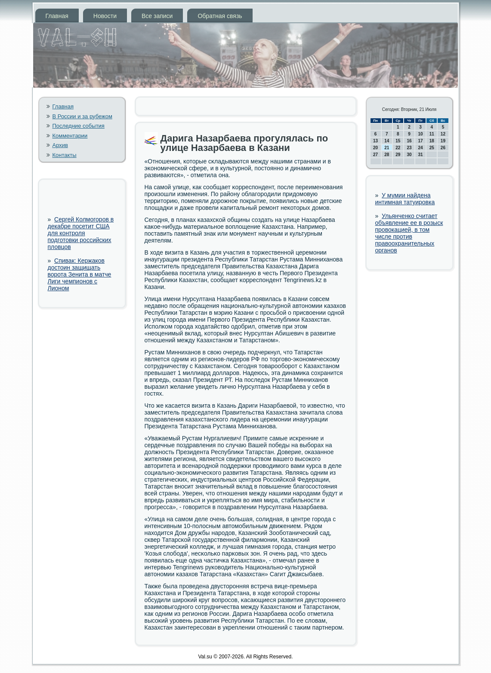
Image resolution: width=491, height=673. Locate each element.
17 (420, 140)
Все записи (157, 15)
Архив (60, 145)
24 (420, 147)
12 (443, 134)
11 (431, 134)
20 (375, 147)
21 (386, 147)
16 (409, 140)
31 (420, 154)
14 (386, 140)
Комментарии (70, 135)
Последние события (78, 126)
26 (443, 147)
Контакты (64, 155)
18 (431, 140)
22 (397, 147)
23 (409, 147)
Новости (105, 15)
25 (431, 147)
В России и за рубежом (82, 116)
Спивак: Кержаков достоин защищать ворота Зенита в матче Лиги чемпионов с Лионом (79, 274)
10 (420, 134)
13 (375, 140)
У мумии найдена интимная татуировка (405, 199)
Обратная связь (220, 15)
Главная (57, 15)
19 (443, 140)
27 (375, 154)
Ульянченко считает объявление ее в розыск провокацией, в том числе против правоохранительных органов (409, 233)
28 (386, 154)
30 (409, 154)
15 (397, 140)
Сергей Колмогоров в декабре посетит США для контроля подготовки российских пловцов (81, 233)
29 (397, 154)
